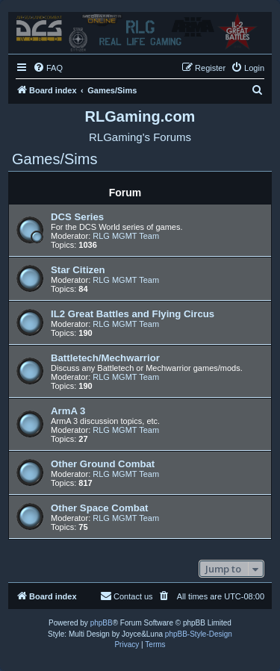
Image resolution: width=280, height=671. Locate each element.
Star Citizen (78, 269)
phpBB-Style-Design (198, 634)
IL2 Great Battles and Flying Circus (132, 313)
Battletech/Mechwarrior (105, 357)
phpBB (101, 623)
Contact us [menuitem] (126, 595)
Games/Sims (54, 159)
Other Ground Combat (103, 463)
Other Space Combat (99, 508)
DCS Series (77, 216)
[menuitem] (48, 68)
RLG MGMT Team (126, 235)
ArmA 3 (68, 410)
